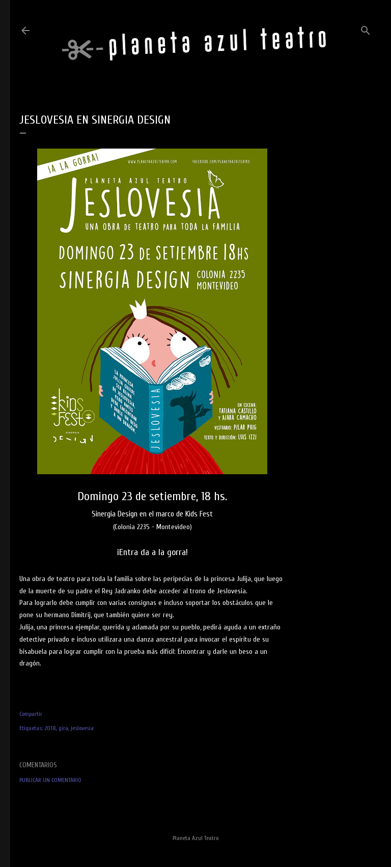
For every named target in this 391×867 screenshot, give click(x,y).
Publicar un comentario (50, 780)
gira (63, 728)
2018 (50, 728)
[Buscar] (365, 28)
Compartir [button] (30, 713)
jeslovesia (82, 728)
